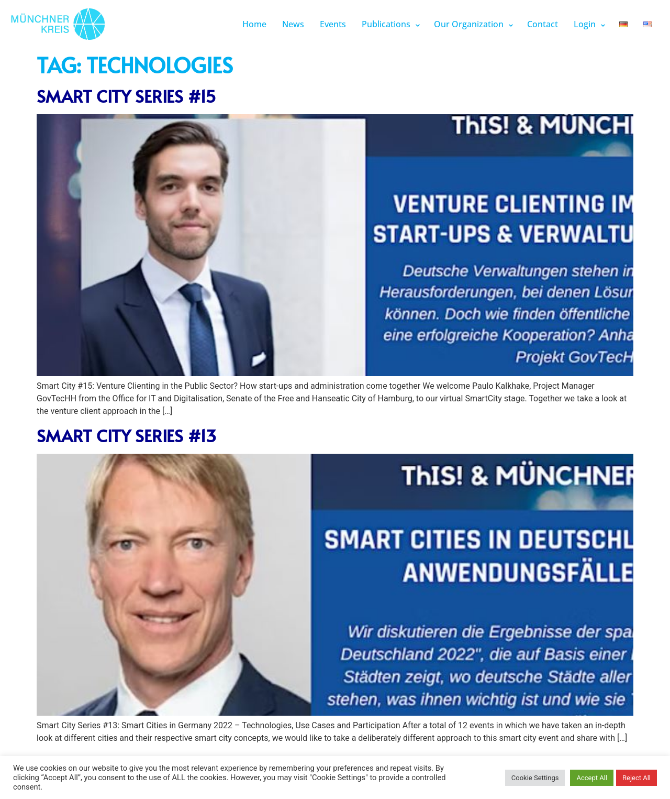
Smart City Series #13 (126, 435)
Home (254, 24)
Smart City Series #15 (126, 95)
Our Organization (469, 24)
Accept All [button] (591, 778)
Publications (386, 24)
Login (585, 24)
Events (333, 24)
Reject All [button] (636, 778)
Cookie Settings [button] (535, 778)
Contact (542, 24)
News (293, 24)
